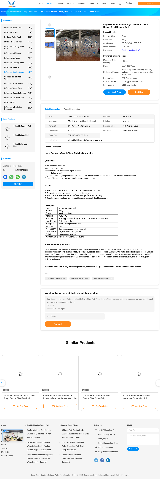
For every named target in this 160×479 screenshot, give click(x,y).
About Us (5, 441)
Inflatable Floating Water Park (18, 47)
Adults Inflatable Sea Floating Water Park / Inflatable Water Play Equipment (39, 434)
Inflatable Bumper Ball (22, 126)
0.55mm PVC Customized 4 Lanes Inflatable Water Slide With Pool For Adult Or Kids (75, 434)
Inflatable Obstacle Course (18, 93)
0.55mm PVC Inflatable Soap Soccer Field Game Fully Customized (96, 398)
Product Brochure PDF (131, 50)
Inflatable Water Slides (18, 83)
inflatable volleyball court (103, 278)
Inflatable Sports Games (18, 72)
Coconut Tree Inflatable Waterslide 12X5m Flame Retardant (72, 458)
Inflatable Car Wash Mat (18, 97)
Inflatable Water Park (18, 27)
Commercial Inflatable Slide (18, 78)
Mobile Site (5, 452)
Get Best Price (114, 92)
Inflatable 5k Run (18, 32)
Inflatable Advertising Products (18, 108)
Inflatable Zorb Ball (20, 135)
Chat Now (149, 3)
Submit (58, 324)
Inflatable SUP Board (18, 53)
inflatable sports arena (79, 278)
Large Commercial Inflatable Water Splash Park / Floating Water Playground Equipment (39, 446)
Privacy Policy (7, 456)
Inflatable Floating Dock (18, 62)
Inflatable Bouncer (18, 67)
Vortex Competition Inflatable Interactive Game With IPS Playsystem (136, 398)
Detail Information (52, 109)
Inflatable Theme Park (18, 41)
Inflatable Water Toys (18, 88)
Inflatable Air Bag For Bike (21, 145)
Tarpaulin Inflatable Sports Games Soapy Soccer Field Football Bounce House (20, 398)
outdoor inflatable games (56, 278)
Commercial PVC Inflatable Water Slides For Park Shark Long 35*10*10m (73, 446)
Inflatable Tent (18, 102)
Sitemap (4, 448)
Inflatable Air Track (18, 58)
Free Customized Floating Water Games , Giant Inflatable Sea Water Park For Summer (40, 458)
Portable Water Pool (18, 37)
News (3, 445)
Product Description (71, 109)
